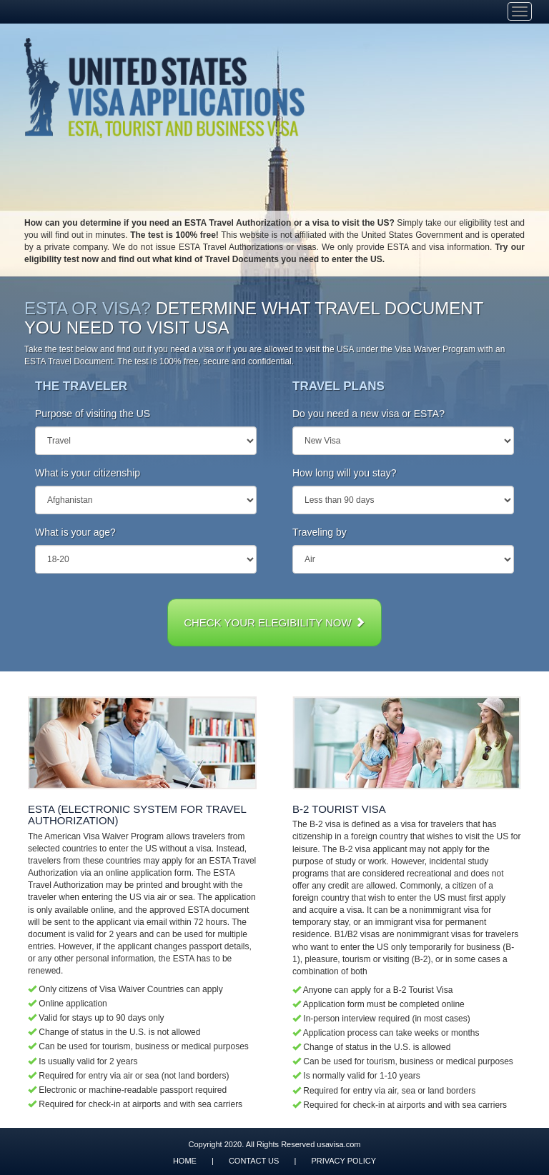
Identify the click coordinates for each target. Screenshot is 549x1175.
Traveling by (319, 532)
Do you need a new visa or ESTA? (368, 413)
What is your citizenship (87, 473)
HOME (185, 1160)
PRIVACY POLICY (343, 1160)
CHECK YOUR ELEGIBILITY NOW (274, 622)
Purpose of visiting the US (92, 413)
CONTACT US (254, 1160)
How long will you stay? (344, 473)
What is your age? (75, 532)
